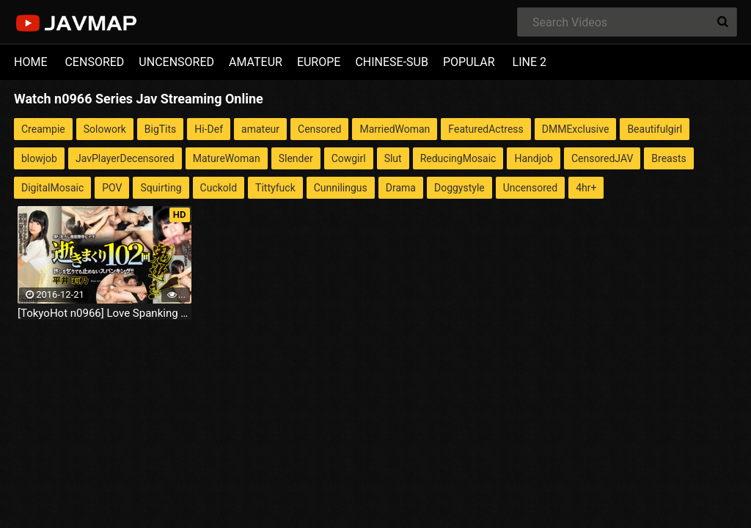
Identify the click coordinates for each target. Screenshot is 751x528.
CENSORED (94, 62)
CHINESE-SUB (391, 62)
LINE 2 (529, 62)
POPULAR (469, 62)
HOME (30, 62)
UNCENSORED (176, 62)
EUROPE (319, 62)
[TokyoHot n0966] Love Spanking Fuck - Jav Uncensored (104, 313)
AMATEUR (255, 62)
